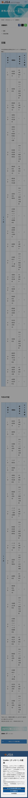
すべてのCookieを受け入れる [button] (14, 788)
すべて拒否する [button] (14, 791)
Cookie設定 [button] (14, 793)
